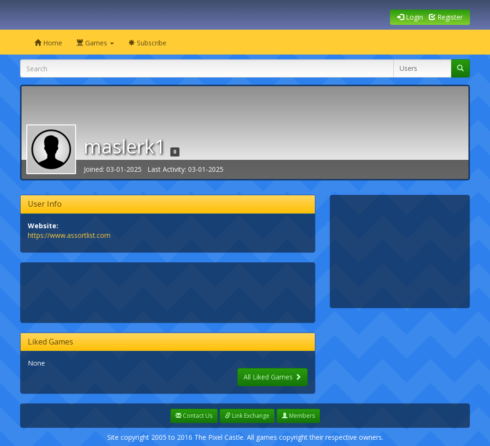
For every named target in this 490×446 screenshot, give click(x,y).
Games (95, 42)
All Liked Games (272, 376)
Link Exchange (247, 416)
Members (298, 416)
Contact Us (194, 416)
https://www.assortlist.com (69, 235)
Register (446, 17)
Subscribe (147, 42)
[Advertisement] (202, 291)
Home (48, 42)
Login (410, 17)
